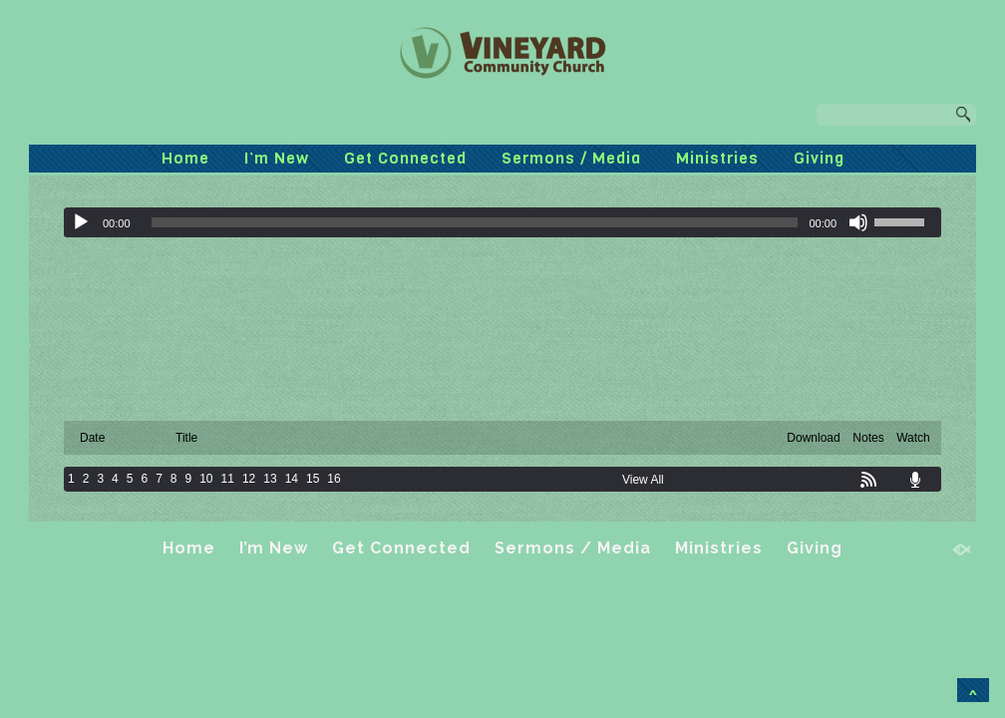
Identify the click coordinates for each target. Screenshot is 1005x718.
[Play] (81, 222)
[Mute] (858, 222)
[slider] (475, 222)
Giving (819, 158)
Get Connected (405, 158)
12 (248, 479)
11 (227, 479)
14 (291, 479)
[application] (502, 222)
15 (312, 479)
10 (205, 479)
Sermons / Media (571, 158)
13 (269, 479)
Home (185, 158)
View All (643, 480)
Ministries (717, 158)
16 (333, 479)
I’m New (276, 158)
